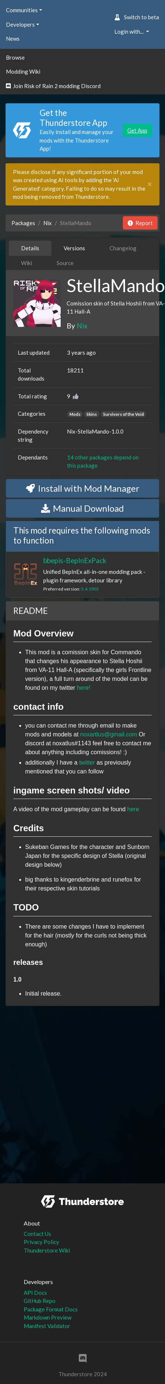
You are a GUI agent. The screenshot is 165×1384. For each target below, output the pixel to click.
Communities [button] (22, 10)
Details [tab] (30, 248)
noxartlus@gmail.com (108, 734)
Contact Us (37, 1233)
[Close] (149, 184)
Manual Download (82, 508)
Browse (15, 57)
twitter (87, 762)
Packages (23, 223)
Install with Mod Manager (82, 488)
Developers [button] (20, 24)
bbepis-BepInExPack (74, 560)
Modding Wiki (23, 71)
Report (140, 223)
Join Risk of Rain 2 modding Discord (53, 86)
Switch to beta (136, 17)
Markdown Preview (47, 1317)
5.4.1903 (90, 589)
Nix (47, 223)
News (13, 38)
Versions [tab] (74, 248)
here (133, 809)
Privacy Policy (41, 1241)
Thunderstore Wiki (47, 1250)
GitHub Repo (39, 1300)
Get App (137, 130)
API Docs (35, 1292)
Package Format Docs (51, 1309)
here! (83, 688)
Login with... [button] (129, 31)
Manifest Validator (47, 1326)
